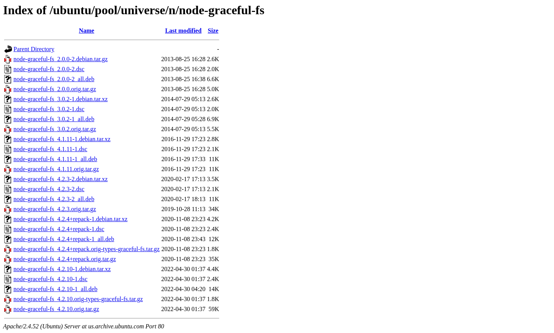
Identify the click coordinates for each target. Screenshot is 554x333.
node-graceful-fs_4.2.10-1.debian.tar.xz (62, 269)
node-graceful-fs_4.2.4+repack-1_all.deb (63, 239)
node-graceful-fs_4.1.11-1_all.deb (55, 159)
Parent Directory (33, 49)
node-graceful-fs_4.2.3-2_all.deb (53, 199)
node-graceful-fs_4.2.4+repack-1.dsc (58, 229)
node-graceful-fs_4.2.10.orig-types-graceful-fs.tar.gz (78, 299)
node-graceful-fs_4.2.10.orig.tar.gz (56, 309)
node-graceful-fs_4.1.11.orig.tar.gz (56, 169)
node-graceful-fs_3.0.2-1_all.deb (53, 119)
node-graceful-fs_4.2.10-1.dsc (50, 279)
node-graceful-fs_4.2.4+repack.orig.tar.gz (64, 259)
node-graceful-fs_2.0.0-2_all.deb (53, 79)
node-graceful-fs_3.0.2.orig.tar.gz (54, 129)
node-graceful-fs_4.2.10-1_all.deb (55, 289)
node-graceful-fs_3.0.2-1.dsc (48, 109)
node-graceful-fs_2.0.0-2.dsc (48, 69)
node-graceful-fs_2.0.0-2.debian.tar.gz (60, 59)
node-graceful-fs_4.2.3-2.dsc (48, 189)
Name (86, 30)
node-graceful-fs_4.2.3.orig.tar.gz (54, 209)
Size (213, 30)
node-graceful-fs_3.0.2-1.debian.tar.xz (60, 99)
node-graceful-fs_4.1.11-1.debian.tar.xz (61, 139)
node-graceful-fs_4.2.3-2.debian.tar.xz (60, 179)
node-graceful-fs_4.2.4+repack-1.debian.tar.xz (70, 219)
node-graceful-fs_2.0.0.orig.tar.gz (54, 89)
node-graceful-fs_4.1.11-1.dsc (50, 149)
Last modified (183, 30)
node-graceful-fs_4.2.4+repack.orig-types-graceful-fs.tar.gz (86, 249)
